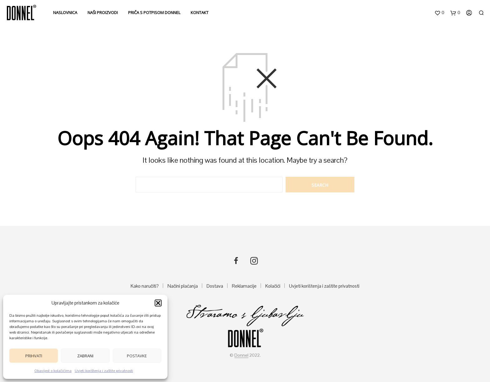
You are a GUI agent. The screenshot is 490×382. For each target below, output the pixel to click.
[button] (158, 303)
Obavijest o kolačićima (53, 370)
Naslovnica (65, 12)
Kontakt (199, 12)
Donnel (241, 355)
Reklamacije (244, 286)
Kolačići (272, 286)
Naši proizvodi (103, 12)
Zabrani (85, 356)
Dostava (215, 286)
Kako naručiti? (145, 286)
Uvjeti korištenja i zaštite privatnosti (104, 370)
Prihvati (33, 356)
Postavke (137, 356)
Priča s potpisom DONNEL (154, 12)
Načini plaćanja (183, 286)
